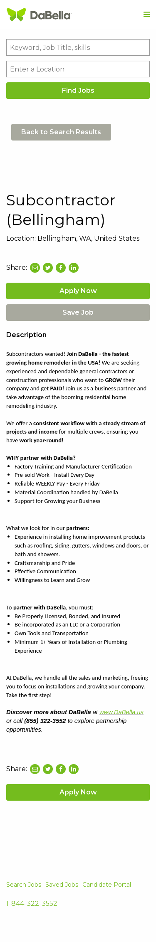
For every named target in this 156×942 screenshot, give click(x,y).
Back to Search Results (61, 132)
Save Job (78, 312)
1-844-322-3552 (31, 903)
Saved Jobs (61, 884)
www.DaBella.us (121, 712)
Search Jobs (23, 884)
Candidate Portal (106, 884)
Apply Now (78, 291)
